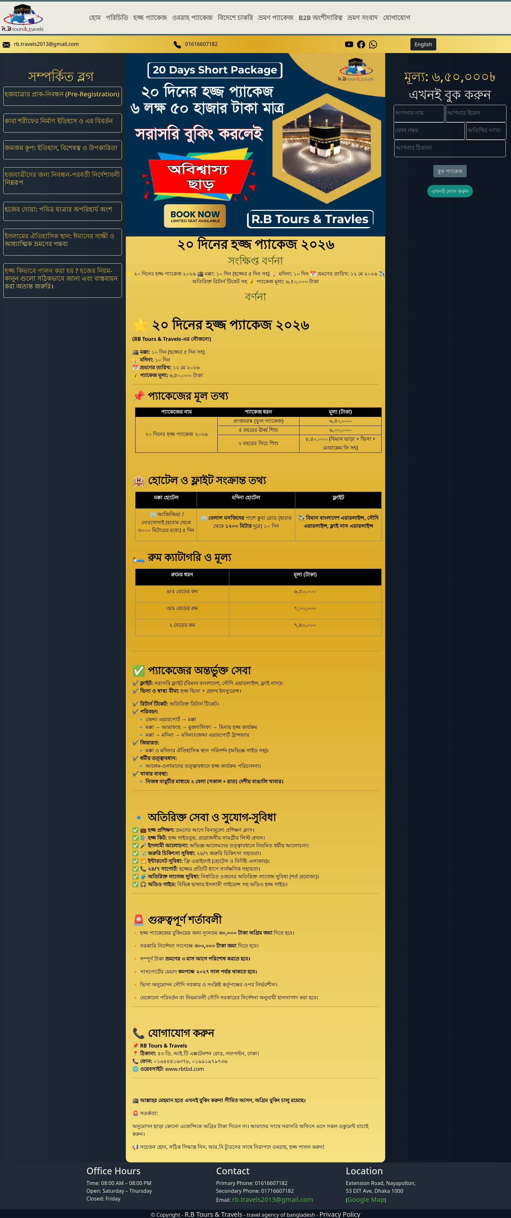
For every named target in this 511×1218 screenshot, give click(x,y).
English (423, 44)
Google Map (365, 1199)
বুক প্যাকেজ (450, 171)
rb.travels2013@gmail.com (272, 1199)
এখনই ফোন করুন (450, 191)
